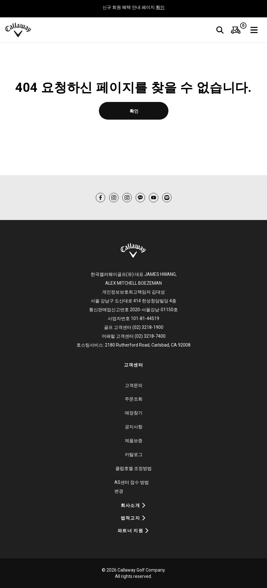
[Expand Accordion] (143, 505)
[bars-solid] (254, 30)
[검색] (220, 30)
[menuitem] (236, 30)
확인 (160, 7)
